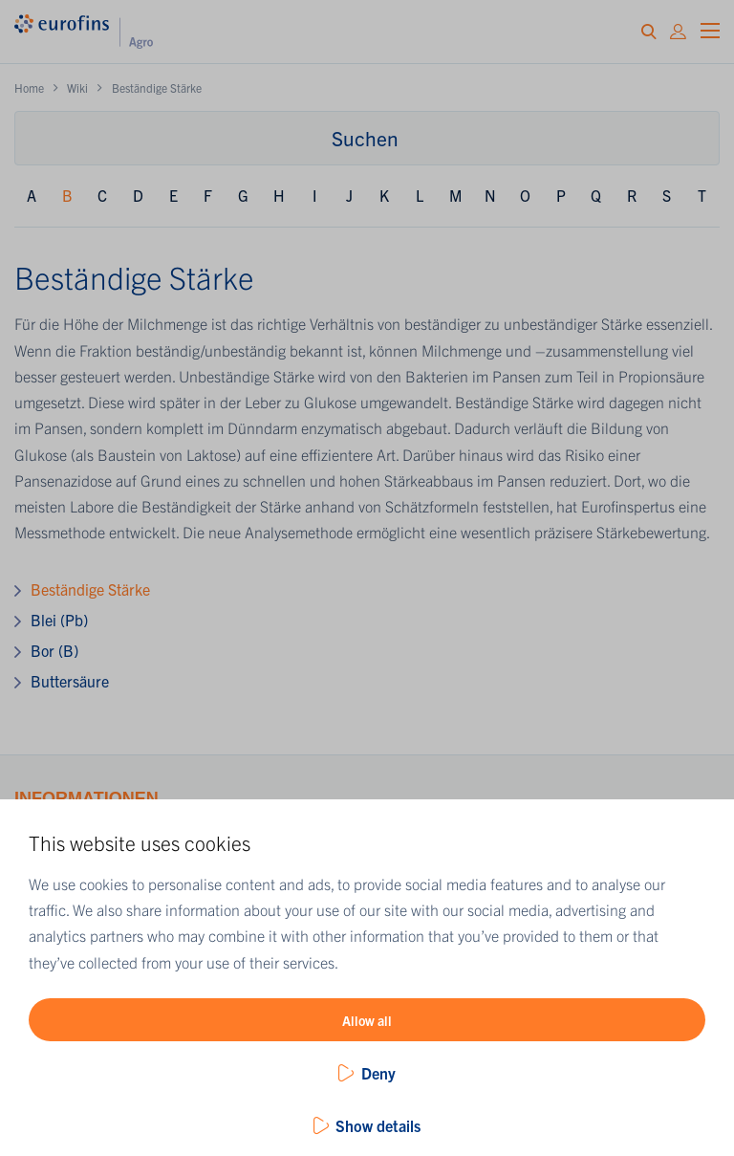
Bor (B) (54, 650)
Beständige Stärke (90, 589)
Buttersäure (70, 680)
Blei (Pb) (59, 619)
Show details (378, 1125)
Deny (378, 1072)
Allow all (367, 1020)
